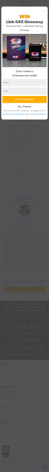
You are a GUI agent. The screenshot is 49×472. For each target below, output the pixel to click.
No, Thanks (24, 106)
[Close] (44, 10)
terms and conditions (13, 114)
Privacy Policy (39, 114)
